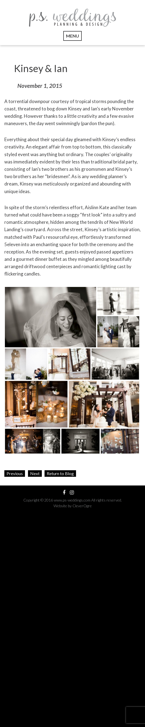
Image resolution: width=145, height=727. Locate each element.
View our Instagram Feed (72, 492)
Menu (72, 35)
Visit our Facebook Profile (64, 492)
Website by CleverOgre (72, 505)
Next (35, 473)
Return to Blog (60, 473)
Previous (15, 473)
